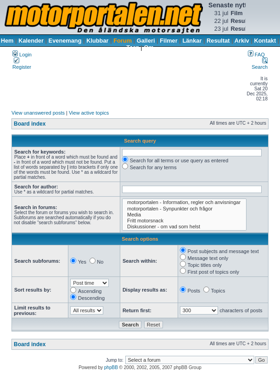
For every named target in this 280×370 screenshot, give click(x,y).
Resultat (218, 40)
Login (22, 54)
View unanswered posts (38, 113)
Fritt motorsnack (184, 221)
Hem (7, 40)
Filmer (168, 40)
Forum (122, 40)
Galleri (146, 40)
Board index (29, 124)
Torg (132, 47)
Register (21, 64)
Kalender (31, 40)
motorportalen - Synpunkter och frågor (184, 209)
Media (184, 215)
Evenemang (65, 40)
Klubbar (97, 40)
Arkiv (242, 40)
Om (148, 47)
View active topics (89, 113)
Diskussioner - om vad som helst (184, 227)
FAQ (256, 54)
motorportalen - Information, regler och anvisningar (184, 202)
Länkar (192, 40)
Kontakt (265, 40)
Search (260, 64)
